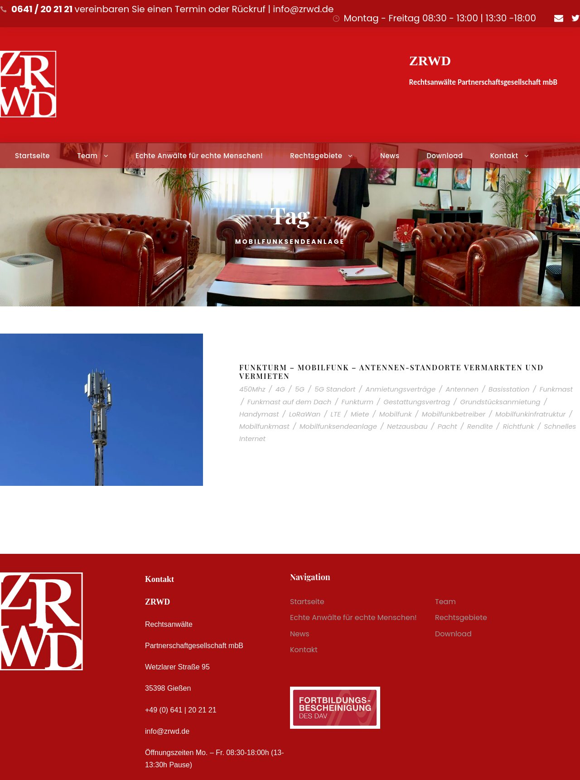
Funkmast (556, 389)
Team (87, 155)
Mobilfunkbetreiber (453, 414)
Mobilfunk (395, 414)
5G (299, 389)
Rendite (480, 426)
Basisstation (508, 389)
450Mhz (252, 389)
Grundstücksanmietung (500, 402)
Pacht (447, 426)
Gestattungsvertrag (416, 402)
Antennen (461, 389)
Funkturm (358, 402)
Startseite (32, 155)
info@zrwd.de (167, 731)
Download (444, 155)
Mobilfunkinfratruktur (530, 414)
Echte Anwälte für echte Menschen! (199, 155)
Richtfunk (518, 426)
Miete (360, 414)
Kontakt (504, 155)
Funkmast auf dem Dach (289, 402)
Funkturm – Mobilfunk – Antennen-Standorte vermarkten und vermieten (391, 372)
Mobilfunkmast (264, 426)
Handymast (259, 414)
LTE (336, 414)
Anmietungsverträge (401, 389)
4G (280, 389)
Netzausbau (407, 426)
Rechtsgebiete (316, 155)
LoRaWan (305, 414)
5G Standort (334, 389)
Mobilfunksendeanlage (338, 426)
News (389, 155)
